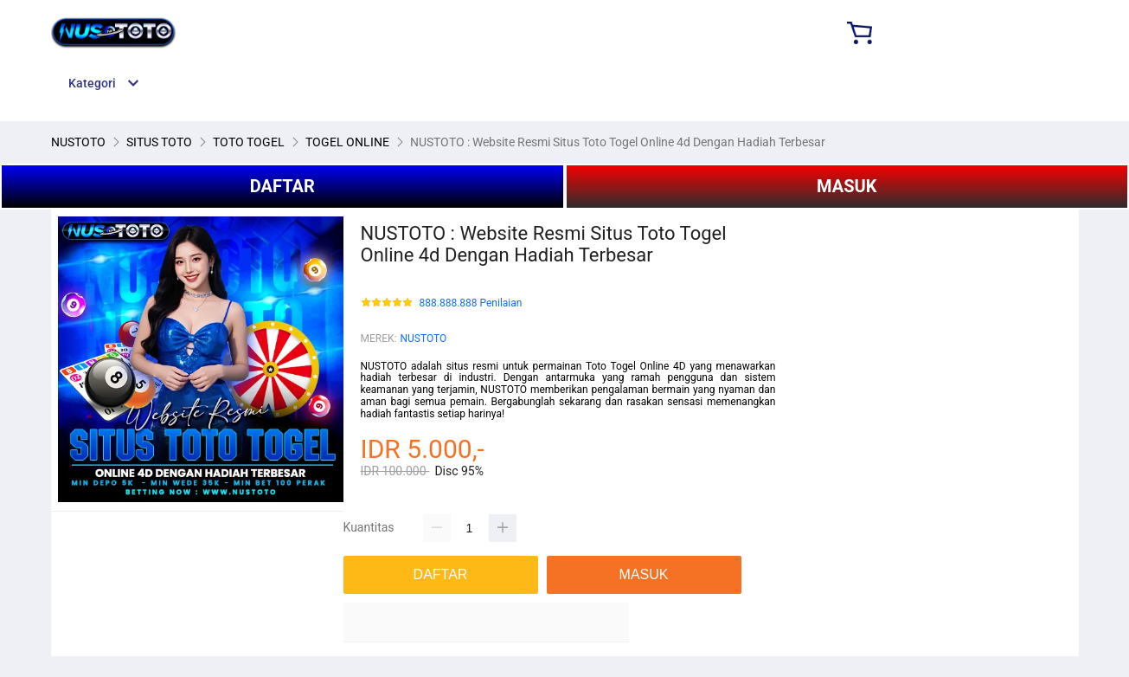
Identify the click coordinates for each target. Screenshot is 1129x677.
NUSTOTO (423, 338)
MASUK (846, 186)
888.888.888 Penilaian (471, 303)
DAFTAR (282, 186)
